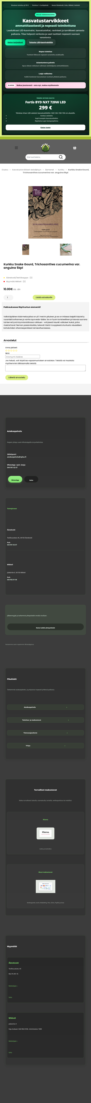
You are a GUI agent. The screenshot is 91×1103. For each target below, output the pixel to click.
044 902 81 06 (12, 580)
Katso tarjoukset (15, 42)
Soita (31, 480)
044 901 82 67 (12, 467)
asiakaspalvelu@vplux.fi (16, 457)
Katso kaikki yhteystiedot (45, 628)
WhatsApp (15, 480)
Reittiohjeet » (13, 986)
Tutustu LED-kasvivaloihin (41, 42)
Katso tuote (45, 127)
